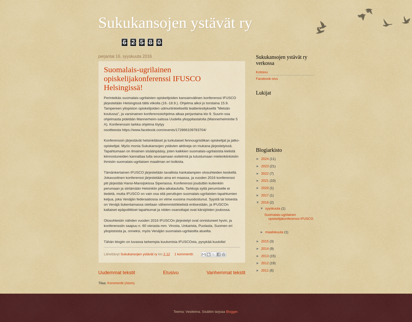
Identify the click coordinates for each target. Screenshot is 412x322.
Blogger (232, 312)
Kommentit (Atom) (121, 283)
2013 (265, 256)
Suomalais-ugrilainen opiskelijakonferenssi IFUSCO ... (288, 219)
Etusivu (171, 272)
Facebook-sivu (267, 79)
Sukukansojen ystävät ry (175, 22)
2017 (265, 195)
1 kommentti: (184, 254)
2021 (265, 181)
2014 (265, 249)
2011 (265, 270)
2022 (265, 173)
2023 (265, 166)
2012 (265, 263)
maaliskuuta (274, 232)
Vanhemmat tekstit (226, 272)
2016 (265, 202)
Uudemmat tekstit (116, 272)
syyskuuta (273, 208)
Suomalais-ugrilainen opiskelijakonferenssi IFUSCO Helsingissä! (152, 78)
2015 (265, 241)
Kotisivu (262, 72)
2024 (265, 159)
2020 (265, 188)
